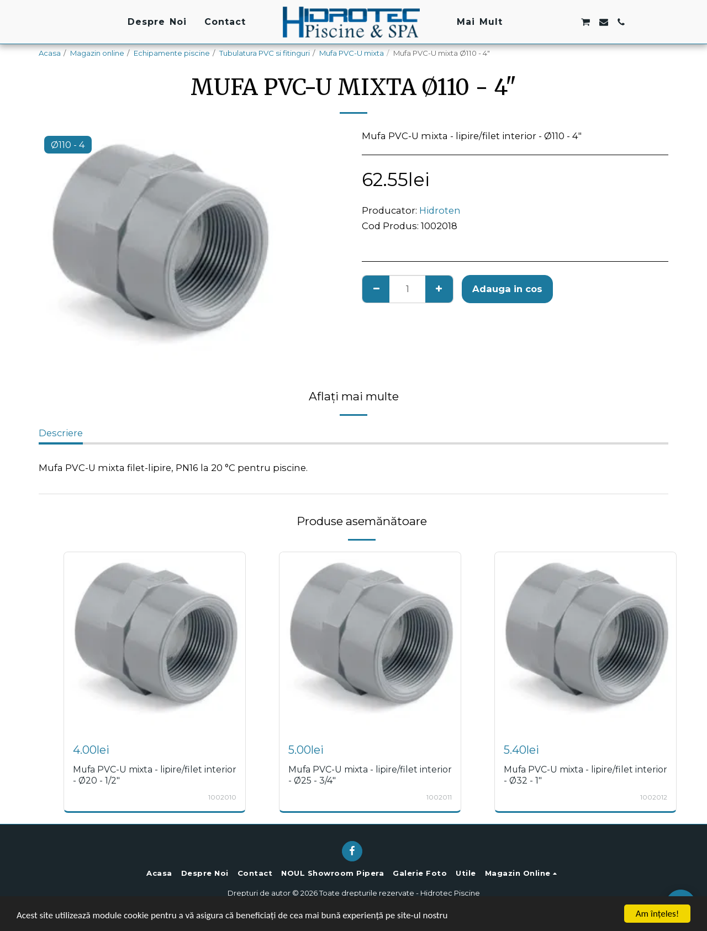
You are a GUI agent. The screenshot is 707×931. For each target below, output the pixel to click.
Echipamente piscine (172, 53)
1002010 (222, 797)
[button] (532, 22)
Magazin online (97, 53)
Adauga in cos (507, 288)
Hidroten (440, 210)
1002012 (653, 797)
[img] (154, 642)
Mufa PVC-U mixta (351, 53)
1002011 (439, 797)
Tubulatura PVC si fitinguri (264, 53)
